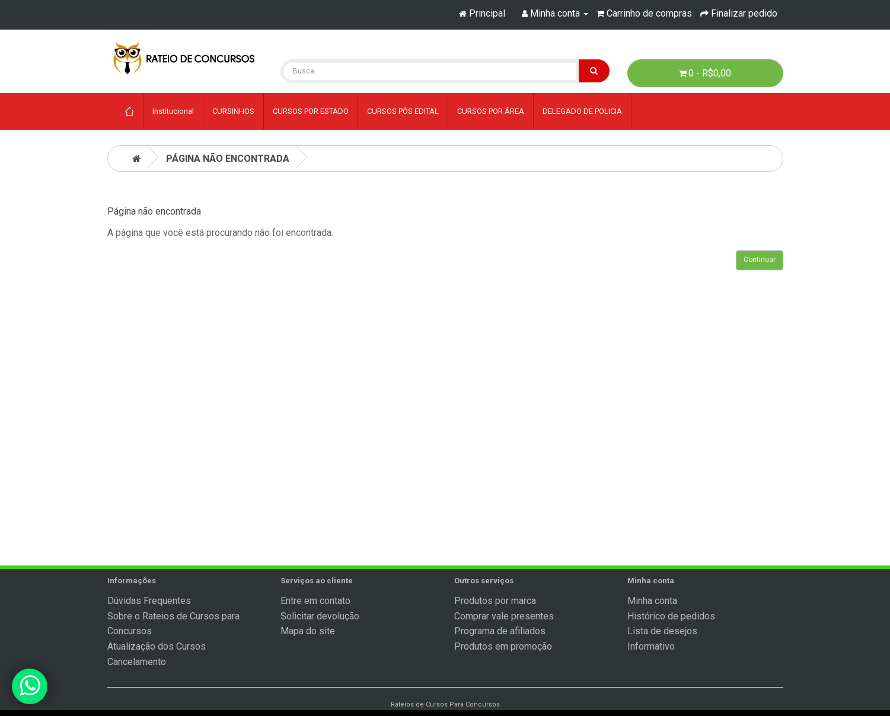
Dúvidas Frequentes (149, 600)
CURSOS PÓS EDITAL (403, 111)
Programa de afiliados (500, 631)
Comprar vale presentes (504, 616)
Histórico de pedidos (671, 616)
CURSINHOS (233, 111)
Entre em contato (315, 600)
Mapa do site (307, 631)
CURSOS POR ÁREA (490, 111)
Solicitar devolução (319, 616)
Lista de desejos (662, 631)
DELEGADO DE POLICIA (582, 111)
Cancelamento (136, 661)
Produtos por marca (495, 600)
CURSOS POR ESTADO (311, 111)
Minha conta (652, 600)
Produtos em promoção (503, 646)
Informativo (651, 646)
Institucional (173, 111)
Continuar (760, 259)
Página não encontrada (227, 158)
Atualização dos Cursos (156, 646)
